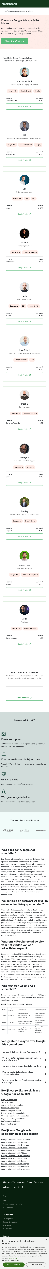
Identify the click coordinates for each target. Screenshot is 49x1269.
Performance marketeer (10, 1121)
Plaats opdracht (24, 698)
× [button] (46, 1240)
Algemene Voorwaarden (13, 1182)
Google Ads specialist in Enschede (15, 1166)
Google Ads (12, 91)
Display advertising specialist (13, 1113)
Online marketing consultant (12, 1105)
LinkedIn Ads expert (9, 1124)
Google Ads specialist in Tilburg (14, 1153)
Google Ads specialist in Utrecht (14, 1147)
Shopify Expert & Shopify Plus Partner (24, 85)
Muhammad (24, 565)
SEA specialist (7, 1102)
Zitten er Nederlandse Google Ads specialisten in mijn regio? (22, 1081)
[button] (24, 1260)
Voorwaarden (8, 1207)
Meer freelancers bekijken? (24, 672)
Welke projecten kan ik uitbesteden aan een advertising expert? (21, 1059)
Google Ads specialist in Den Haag (15, 1145)
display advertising (30, 413)
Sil (24, 135)
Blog (4, 1200)
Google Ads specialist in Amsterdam (16, 1139)
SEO (33, 198)
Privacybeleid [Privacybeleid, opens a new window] (13, 1258)
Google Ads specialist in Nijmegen (15, 1164)
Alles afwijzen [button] (36, 1265)
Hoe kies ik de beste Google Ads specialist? (21, 1052)
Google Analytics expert (11, 1110)
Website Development (30, 575)
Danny (24, 242)
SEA (26, 198)
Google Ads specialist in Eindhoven (15, 1150)
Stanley (24, 511)
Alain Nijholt (24, 350)
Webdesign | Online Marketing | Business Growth (24, 138)
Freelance (24, 622)
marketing (30, 467)
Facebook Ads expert (10, 1108)
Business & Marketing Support (24, 461)
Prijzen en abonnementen (13, 1204)
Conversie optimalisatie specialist (15, 1116)
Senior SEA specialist (24, 299)
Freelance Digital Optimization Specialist (24, 515)
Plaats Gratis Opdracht (14, 41)
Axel (24, 618)
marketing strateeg (30, 252)
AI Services (7, 1229)
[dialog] (24, 1253)
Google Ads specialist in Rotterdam (15, 1142)
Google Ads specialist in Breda (13, 1161)
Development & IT (10, 1219)
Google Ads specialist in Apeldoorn (15, 1169)
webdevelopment (26, 145)
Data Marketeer (24, 407)
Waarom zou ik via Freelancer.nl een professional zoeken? (17, 1073)
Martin (24, 404)
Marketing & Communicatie (26, 61)
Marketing (7, 1225)
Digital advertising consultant (13, 1118)
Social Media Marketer (25, 568)
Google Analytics (30, 628)
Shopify (37, 91)
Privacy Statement (35, 1182)
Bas (24, 188)
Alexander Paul (24, 81)
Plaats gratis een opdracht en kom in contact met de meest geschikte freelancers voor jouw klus (24, 677)
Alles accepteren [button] (14, 1265)
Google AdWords (21, 360)
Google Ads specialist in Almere (14, 1158)
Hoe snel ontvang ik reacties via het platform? (22, 1066)
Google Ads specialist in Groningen (15, 1156)
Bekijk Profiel (24, 106)
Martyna (24, 457)
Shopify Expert (26, 91)
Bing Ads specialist (9, 1100)
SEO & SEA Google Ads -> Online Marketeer (25, 353)
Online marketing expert (24, 192)
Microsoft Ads (34, 306)
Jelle (24, 296)
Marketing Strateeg (24, 246)
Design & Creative (10, 1222)
